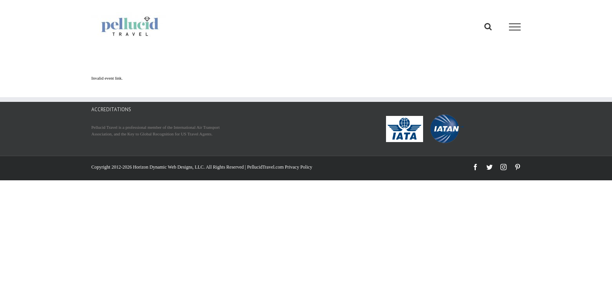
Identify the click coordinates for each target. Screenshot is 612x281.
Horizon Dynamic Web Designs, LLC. (169, 167)
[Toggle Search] (488, 26)
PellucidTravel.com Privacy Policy (279, 167)
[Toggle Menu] (515, 26)
